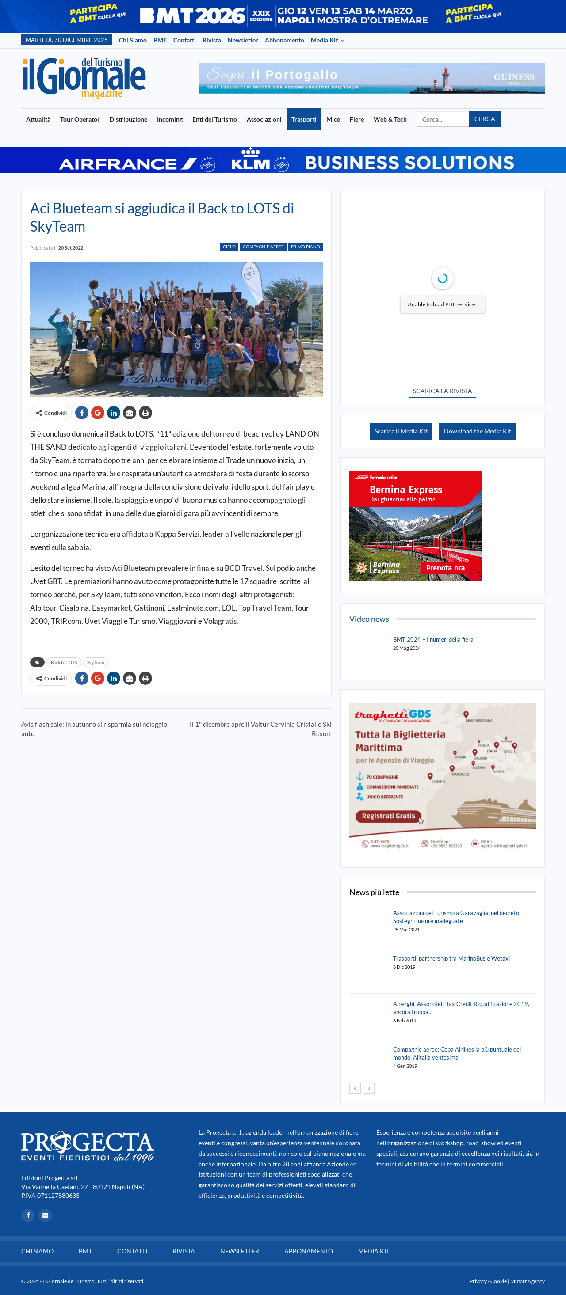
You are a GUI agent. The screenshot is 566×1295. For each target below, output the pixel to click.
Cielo (229, 246)
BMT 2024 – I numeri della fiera (433, 639)
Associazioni (264, 119)
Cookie (498, 1281)
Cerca (484, 118)
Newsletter (243, 40)
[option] (372, 78)
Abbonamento (284, 40)
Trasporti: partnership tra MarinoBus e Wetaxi (451, 958)
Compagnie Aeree (263, 246)
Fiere (357, 119)
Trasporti (304, 119)
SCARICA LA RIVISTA (442, 391)
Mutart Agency (527, 1281)
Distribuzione (128, 119)
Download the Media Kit (477, 431)
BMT (160, 40)
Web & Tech (390, 119)
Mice (333, 119)
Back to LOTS (64, 662)
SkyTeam (95, 662)
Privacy (478, 1281)
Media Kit (324, 40)
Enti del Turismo (214, 119)
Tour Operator (80, 119)
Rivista (212, 40)
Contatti (184, 40)
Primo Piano (305, 246)
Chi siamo (133, 40)
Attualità (38, 119)
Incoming (170, 119)
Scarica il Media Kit (401, 431)
